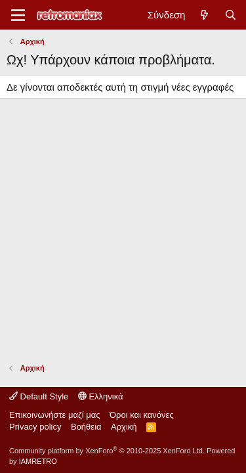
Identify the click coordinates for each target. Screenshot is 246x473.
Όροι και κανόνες (142, 415)
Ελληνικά (100, 396)
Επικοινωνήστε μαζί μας (54, 415)
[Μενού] (18, 15)
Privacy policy (35, 427)
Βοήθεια (86, 427)
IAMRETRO (38, 461)
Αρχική (124, 427)
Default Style (38, 396)
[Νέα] (204, 15)
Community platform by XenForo (107, 451)
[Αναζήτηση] (230, 15)
